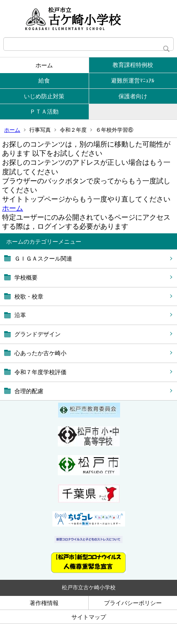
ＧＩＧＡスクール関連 (43, 258)
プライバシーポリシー (133, 603)
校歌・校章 (28, 296)
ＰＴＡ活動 (44, 111)
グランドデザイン (37, 334)
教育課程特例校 (133, 65)
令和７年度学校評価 (40, 372)
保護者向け (132, 96)
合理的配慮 (28, 391)
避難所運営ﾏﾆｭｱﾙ (132, 80)
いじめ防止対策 (44, 96)
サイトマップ (88, 617)
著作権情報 (44, 603)
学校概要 (26, 277)
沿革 (20, 315)
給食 (44, 80)
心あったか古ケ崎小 (40, 353)
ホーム (44, 65)
